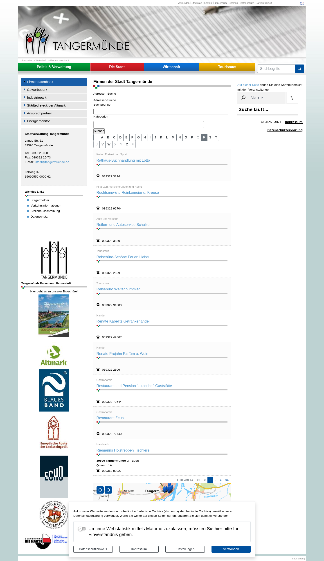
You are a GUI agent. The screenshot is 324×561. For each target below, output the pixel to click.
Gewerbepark (37, 89)
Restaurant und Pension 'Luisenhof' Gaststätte (134, 386)
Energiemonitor (38, 121)
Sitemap (233, 3)
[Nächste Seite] (221, 480)
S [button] (210, 137)
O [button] (185, 137)
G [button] (138, 137)
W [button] (108, 144)
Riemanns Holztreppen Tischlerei (124, 450)
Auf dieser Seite (248, 85)
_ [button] (96, 137)
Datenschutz (247, 3)
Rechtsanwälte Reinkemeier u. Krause (128, 192)
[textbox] (96, 124)
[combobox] (148, 125)
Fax (27, 157)
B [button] (108, 137)
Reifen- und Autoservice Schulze (123, 225)
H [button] (145, 137)
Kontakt (208, 3)
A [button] (102, 137)
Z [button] (127, 144)
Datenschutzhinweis (93, 549)
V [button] (102, 144)
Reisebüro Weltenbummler (118, 289)
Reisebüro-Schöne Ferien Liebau (124, 257)
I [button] (150, 137)
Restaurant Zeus (110, 418)
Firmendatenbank (60, 60)
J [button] (155, 137)
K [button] (161, 137)
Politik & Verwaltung (54, 67)
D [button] (120, 137)
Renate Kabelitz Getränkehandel (123, 321)
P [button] (192, 137)
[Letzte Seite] (227, 480)
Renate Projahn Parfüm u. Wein (122, 354)
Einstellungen (185, 549)
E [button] (126, 137)
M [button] (173, 137)
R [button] (204, 137)
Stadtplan (196, 3)
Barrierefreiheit (264, 3)
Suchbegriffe (101, 104)
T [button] (216, 137)
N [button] (179, 137)
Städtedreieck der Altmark (46, 105)
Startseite (26, 60)
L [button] (167, 137)
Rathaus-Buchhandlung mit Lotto (123, 160)
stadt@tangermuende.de (52, 162)
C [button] (114, 137)
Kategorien (100, 116)
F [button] (132, 137)
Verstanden (231, 549)
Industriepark (37, 97)
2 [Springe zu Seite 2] (215, 480)
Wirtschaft (41, 60)
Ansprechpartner (39, 113)
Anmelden (183, 3)
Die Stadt (117, 67)
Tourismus (227, 67)
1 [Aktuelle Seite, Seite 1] (210, 480)
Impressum (139, 549)
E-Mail (29, 162)
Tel (27, 153)
